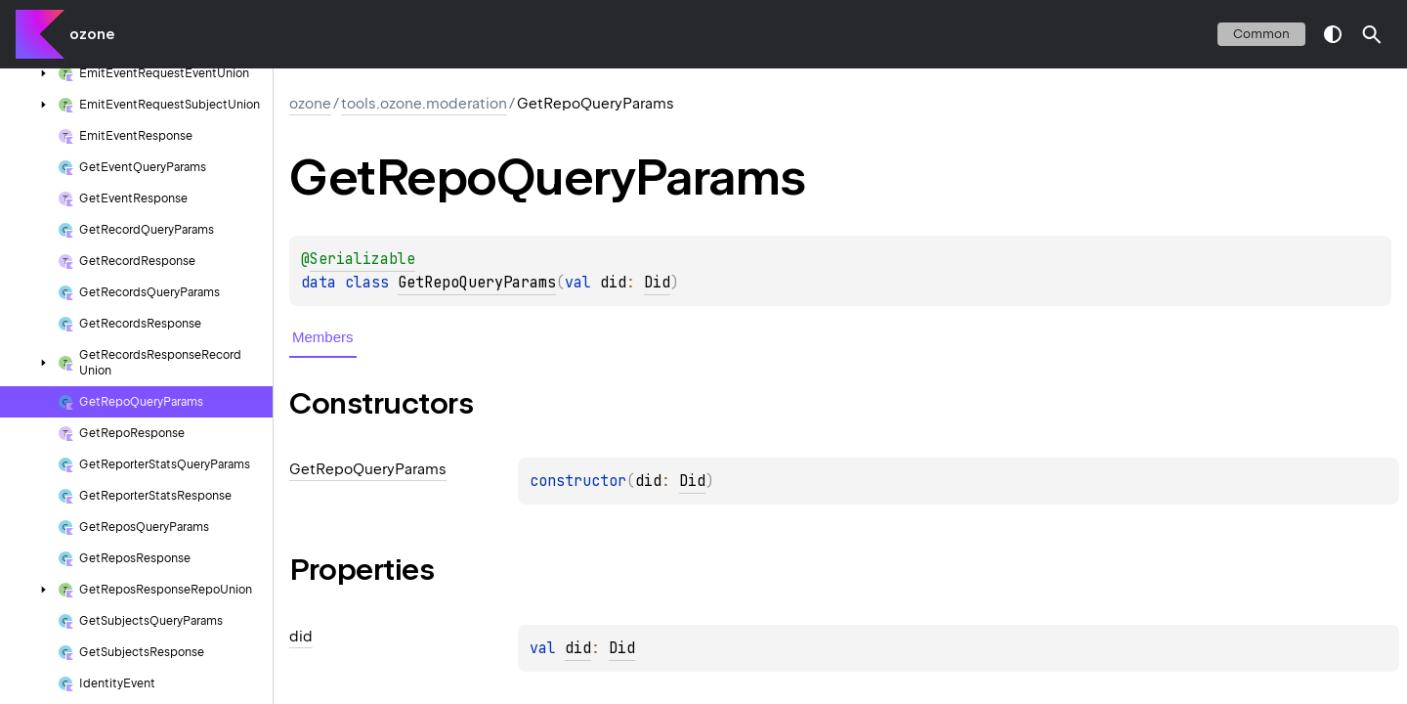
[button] (1371, 34)
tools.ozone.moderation (424, 103)
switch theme (1332, 34)
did (578, 648)
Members (323, 337)
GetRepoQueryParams (477, 282)
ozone (91, 34)
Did (657, 282)
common (1261, 33)
